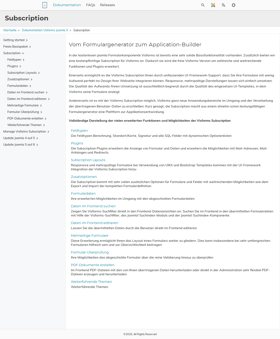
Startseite (10, 30)
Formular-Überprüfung (88, 287)
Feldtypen (77, 153)
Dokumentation (92, 5)
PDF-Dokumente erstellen (91, 303)
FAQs (116, 5)
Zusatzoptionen (82, 203)
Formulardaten (81, 220)
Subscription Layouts (86, 186)
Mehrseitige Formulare (88, 266)
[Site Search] (184, 5)
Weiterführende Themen (89, 320)
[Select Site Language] (213, 5)
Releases (132, 5)
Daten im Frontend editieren (93, 253)
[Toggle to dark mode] (233, 5)
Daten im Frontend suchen (91, 232)
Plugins (75, 169)
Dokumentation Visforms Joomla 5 (45, 30)
